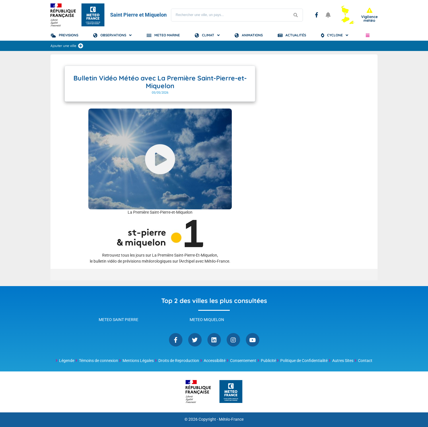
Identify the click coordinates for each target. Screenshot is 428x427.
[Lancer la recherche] (295, 15)
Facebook (316, 14)
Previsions (68, 35)
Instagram (233, 340)
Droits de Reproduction (178, 361)
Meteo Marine (167, 35)
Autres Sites (342, 361)
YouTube (252, 340)
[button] (368, 35)
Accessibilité (214, 361)
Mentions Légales (138, 361)
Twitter (195, 340)
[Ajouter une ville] (80, 45)
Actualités (295, 35)
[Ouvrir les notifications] (328, 15)
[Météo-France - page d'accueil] (230, 392)
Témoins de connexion (98, 361)
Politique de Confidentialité (304, 361)
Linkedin (214, 340)
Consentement (243, 361)
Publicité (268, 361)
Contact (365, 361)
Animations (252, 35)
